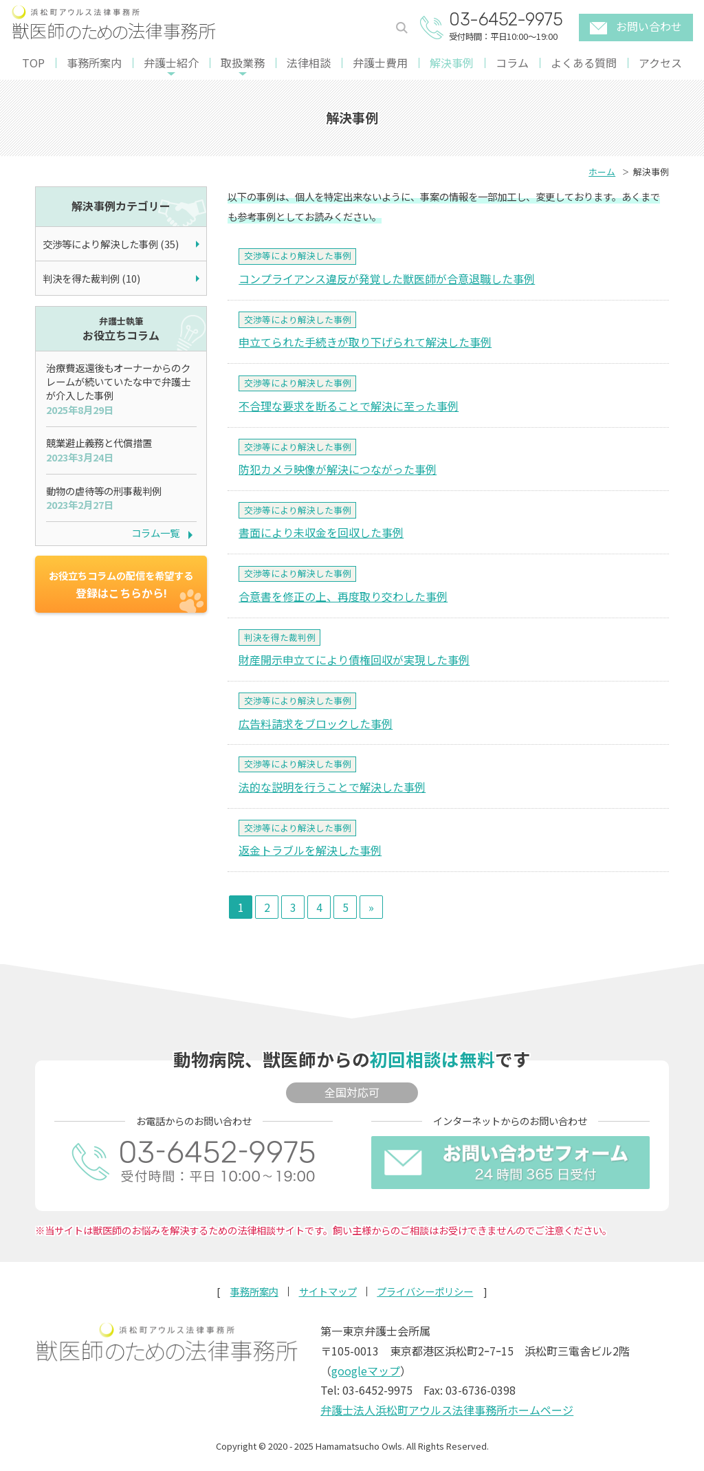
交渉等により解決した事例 (297, 255)
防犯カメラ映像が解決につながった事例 (338, 469)
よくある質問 (584, 62)
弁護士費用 (380, 62)
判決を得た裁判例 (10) (91, 278)
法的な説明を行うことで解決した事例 (332, 786)
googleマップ (365, 1370)
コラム (512, 62)
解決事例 (452, 62)
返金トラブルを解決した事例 (310, 850)
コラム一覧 (155, 532)
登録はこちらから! (121, 584)
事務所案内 (94, 62)
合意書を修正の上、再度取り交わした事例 (343, 596)
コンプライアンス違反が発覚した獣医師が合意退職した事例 (387, 278)
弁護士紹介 (171, 62)
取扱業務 (243, 62)
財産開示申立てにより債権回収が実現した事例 (354, 659)
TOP (33, 62)
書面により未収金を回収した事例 (321, 532)
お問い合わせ (636, 26)
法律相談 (309, 62)
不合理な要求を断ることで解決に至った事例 (349, 405)
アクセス (660, 62)
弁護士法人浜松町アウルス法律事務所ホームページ (446, 1410)
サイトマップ (328, 1291)
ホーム (601, 171)
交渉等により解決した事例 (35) (111, 244)
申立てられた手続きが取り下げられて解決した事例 (365, 342)
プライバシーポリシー (425, 1291)
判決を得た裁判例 (280, 637)
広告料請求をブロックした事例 (316, 723)
